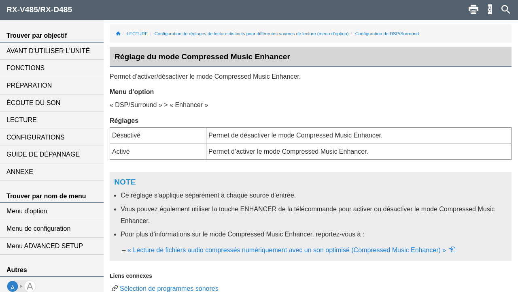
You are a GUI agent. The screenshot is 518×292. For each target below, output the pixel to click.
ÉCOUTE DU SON (33, 102)
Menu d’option (26, 211)
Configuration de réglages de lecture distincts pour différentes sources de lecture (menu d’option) (252, 33)
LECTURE (21, 119)
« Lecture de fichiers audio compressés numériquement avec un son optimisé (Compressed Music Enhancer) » (291, 250)
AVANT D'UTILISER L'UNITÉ (48, 50)
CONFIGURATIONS (35, 137)
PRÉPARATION (29, 85)
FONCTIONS (25, 67)
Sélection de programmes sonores (169, 288)
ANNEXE (19, 171)
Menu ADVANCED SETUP (44, 246)
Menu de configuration (38, 228)
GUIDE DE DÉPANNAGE (43, 154)
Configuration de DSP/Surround (387, 33)
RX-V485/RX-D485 (39, 9)
